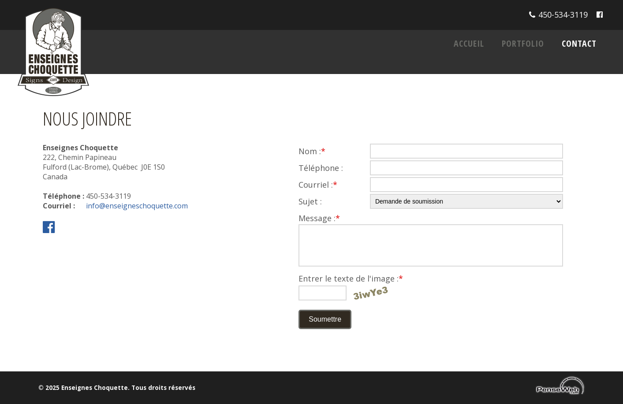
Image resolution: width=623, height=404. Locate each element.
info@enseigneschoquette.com (137, 206)
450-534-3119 (563, 14)
